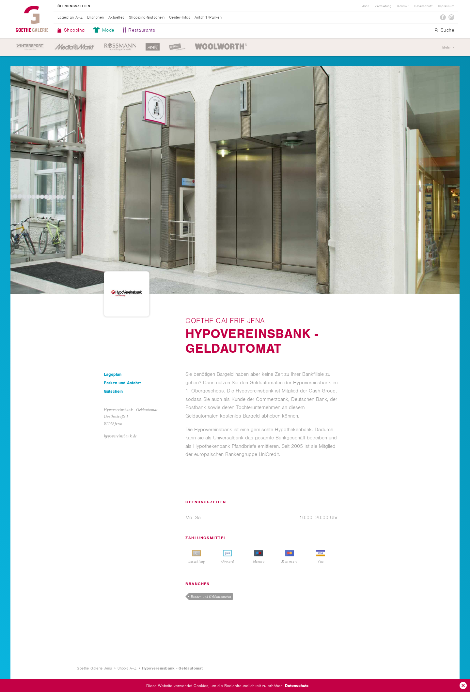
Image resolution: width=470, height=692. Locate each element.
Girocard (227, 561)
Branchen (95, 17)
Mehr (446, 47)
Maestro (258, 561)
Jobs (365, 6)
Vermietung (383, 6)
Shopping (74, 30)
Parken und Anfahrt (122, 383)
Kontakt (403, 6)
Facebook (443, 17)
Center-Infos (180, 17)
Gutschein (113, 391)
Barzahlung (196, 561)
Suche (447, 30)
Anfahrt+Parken (208, 17)
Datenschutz (296, 685)
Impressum (446, 6)
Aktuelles (116, 17)
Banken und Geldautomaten (211, 596)
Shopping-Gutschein (147, 17)
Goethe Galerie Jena (32, 19)
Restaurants (141, 30)
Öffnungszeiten (73, 6)
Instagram (451, 17)
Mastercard (289, 561)
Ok (463, 685)
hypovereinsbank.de (120, 436)
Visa (320, 561)
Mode (108, 30)
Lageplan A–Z (70, 17)
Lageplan (112, 374)
